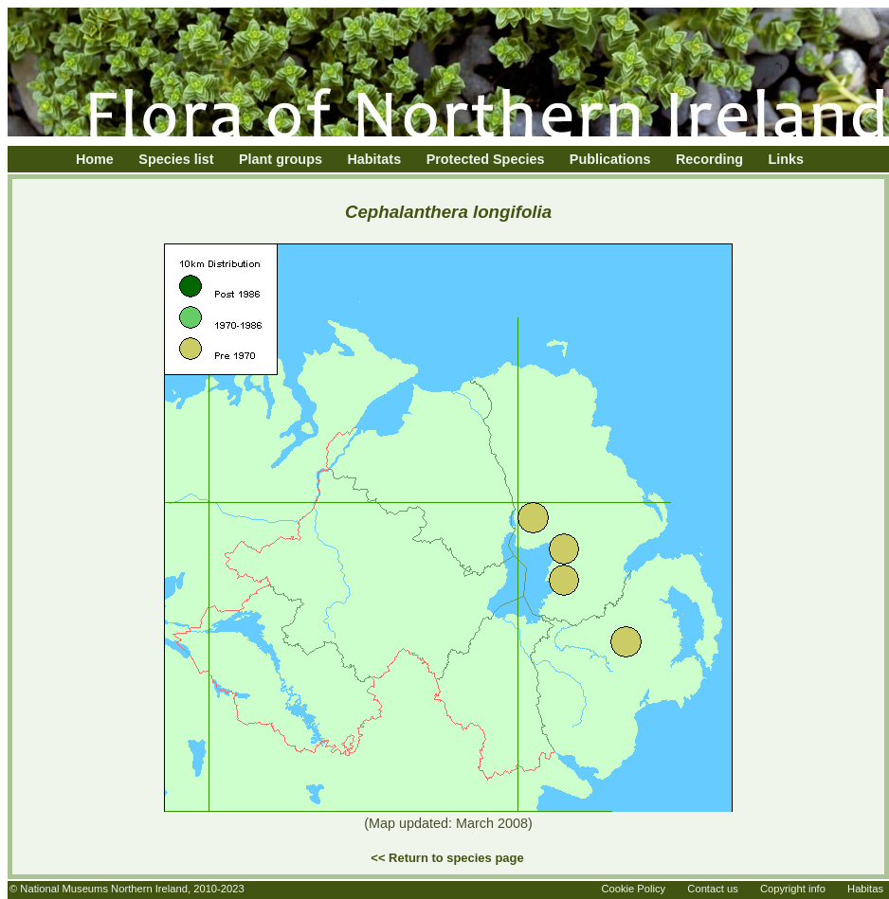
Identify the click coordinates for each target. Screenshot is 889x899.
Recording (709, 159)
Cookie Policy (633, 888)
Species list (175, 159)
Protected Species (485, 159)
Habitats (374, 159)
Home (95, 159)
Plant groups (280, 159)
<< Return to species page (447, 858)
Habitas (865, 888)
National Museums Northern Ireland (104, 888)
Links (787, 159)
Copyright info (793, 888)
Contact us (712, 888)
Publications (610, 159)
